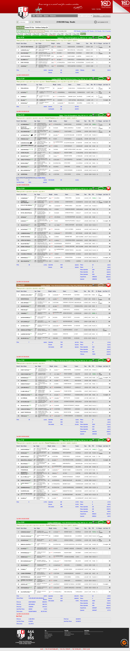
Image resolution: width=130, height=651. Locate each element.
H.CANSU (78, 254)
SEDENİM (45, 377)
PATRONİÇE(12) (25, 552)
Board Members (48, 635)
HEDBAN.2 (40, 313)
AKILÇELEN (44, 583)
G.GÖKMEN (77, 299)
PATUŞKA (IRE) (40, 480)
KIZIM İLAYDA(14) (25, 480)
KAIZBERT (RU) (42, 91)
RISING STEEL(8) (25, 246)
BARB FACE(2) (25, 456)
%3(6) (93, 394)
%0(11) (93, 329)
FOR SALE (44, 451)
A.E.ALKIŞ (76, 317)
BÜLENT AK (68, 243)
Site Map (98, 9)
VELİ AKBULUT (67, 387)
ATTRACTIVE (44, 49)
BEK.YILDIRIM (79, 246)
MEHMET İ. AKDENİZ (69, 548)
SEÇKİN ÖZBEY (68, 552)
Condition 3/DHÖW (45, 286)
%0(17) (94, 240)
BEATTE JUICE (41, 415)
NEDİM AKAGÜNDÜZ (70, 253)
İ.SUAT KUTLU (66, 309)
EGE (38, 544)
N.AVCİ (56, 369)
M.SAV (55, 138)
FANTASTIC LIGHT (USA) (42, 237)
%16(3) (94, 127)
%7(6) (93, 146)
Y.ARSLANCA (80, 50)
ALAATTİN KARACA (67, 329)
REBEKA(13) (24, 556)
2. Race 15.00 (27, 34)
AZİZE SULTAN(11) (25, 240)
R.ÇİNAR (78, 127)
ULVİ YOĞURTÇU (68, 159)
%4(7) (93, 573)
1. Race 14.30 (20, 34)
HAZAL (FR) (39, 490)
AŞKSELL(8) (24, 584)
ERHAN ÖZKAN (68, 257)
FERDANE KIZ (49, 91)
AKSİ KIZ (44, 576)
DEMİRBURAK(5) (25, 487)
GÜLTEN (48, 58)
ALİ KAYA (66, 380)
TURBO (38, 543)
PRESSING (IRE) (40, 169)
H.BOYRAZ (78, 587)
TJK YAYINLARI (76, 649)
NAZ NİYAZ (39, 240)
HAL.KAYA (78, 149)
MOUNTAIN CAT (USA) (43, 59)
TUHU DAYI (39, 152)
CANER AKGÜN (71, 46)
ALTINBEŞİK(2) (25, 124)
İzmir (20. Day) (20, 27)
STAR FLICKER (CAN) (42, 369)
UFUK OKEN (67, 163)
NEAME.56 (47, 87)
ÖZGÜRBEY (41, 102)
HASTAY (42, 299)
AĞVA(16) (23, 217)
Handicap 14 (58, 189)
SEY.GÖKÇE (79, 544)
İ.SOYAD (55, 149)
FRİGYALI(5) (24, 309)
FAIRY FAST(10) (25, 369)
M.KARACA (78, 460)
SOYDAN (43, 591)
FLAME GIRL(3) (25, 391)
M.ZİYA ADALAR (68, 146)
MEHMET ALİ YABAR (68, 298)
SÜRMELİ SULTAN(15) (27, 580)
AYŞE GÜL (65, 334)
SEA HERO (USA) (41, 405)
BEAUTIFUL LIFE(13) (26, 460)
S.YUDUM (78, 257)
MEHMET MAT (68, 236)
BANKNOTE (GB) (40, 211)
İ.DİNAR (56, 254)
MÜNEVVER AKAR (67, 313)
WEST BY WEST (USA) (42, 252)
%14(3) (94, 452)
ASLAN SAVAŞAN (68, 170)
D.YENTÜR (79, 135)
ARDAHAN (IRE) (40, 146)
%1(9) (93, 156)
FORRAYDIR (49, 99)
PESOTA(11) (24, 166)
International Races (69, 634)
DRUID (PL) (39, 557)
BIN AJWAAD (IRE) (41, 154)
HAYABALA (40, 409)
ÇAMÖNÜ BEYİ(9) (25, 334)
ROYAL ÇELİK (39, 483)
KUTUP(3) (23, 92)
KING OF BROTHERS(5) (27, 46)
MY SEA (39, 404)
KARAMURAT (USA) (42, 408)
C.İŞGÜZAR (57, 257)
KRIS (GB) (45, 247)
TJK (34, 16)
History (46, 632)
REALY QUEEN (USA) (42, 398)
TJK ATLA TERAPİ (65, 649)
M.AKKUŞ (78, 229)
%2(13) (94, 236)
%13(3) (94, 205)
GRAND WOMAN (40, 173)
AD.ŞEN (59, 59)
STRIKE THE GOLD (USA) (44, 66)
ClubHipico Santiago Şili (41, 27)
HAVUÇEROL (40, 303)
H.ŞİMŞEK (56, 536)
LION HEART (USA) (41, 141)
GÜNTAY (38, 535)
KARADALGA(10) (25, 532)
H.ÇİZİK (55, 299)
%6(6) (93, 201)
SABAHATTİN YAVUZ (67, 491)
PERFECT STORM (41, 162)
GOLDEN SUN (40, 256)
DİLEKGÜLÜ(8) (25, 405)
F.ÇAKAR (55, 334)
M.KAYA (78, 198)
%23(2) (94, 540)
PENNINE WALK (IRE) (42, 381)
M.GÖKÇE (79, 53)
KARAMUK (45, 145)
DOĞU (39, 299)
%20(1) (94, 198)
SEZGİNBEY (40, 293)
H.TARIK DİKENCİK (68, 415)
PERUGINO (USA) (41, 156)
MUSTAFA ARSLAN (67, 321)
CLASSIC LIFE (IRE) (41, 212)
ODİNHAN (42, 92)
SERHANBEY (40, 581)
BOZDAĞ (39, 577)
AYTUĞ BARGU (67, 138)
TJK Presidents (48, 634)
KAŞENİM (42, 224)
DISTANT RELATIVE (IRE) (42, 143)
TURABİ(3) (24, 313)
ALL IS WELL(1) (25, 476)
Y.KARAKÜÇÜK (81, 92)
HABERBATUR (42, 100)
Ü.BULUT (78, 212)
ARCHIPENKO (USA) (42, 397)
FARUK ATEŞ (68, 198)
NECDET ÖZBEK (68, 152)
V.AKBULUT (78, 387)
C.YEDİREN (78, 565)
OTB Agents (67, 635)
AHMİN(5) (23, 96)
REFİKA (43, 556)
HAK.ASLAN (78, 380)
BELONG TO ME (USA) (42, 125)
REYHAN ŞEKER (67, 294)
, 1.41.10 (89, 115)
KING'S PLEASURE (41, 216)
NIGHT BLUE (40, 209)
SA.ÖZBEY (78, 552)
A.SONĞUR (78, 377)
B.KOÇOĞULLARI (57, 312)
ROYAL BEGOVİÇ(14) (26, 212)
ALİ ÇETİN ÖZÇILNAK (69, 135)
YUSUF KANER (71, 56)
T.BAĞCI (55, 329)
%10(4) (94, 233)
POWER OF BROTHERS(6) (25, 202)
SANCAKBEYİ (40, 321)
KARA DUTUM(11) (25, 409)
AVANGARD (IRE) (41, 373)
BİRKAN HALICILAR (67, 480)
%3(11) (94, 229)
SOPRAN (40, 374)
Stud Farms (87, 634)
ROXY (46, 169)
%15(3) (93, 299)
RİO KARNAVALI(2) (26, 561)
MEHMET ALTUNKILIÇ (69, 584)
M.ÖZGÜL (76, 309)
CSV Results (98, 31)
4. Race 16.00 (44, 34)
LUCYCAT (40, 383)
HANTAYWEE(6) (25, 449)
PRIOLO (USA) (40, 477)
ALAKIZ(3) (23, 548)
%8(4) (93, 460)
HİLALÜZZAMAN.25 (41, 573)
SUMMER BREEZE (40, 494)
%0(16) (94, 257)
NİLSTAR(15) (24, 463)
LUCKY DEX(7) (25, 483)
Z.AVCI (77, 556)
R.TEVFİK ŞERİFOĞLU (69, 544)
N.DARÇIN (56, 131)
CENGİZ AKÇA (67, 409)
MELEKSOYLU (41, 322)
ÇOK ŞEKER (45, 337)
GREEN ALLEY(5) (25, 394)
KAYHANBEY (42, 88)
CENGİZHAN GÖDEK (70, 240)
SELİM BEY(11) (25, 338)
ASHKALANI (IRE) (47, 53)
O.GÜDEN (56, 170)
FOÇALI (38, 584)
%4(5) (93, 321)
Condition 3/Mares (50, 361)
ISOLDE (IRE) (39, 473)
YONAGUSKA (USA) (43, 52)
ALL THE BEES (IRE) (42, 205)
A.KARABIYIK (80, 46)
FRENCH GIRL (41, 391)
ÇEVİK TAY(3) (24, 467)
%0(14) (94, 152)
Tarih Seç (30, 22)
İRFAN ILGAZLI (68, 205)
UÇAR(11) (23, 498)
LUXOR (40, 45)
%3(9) (93, 220)
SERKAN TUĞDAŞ (68, 540)
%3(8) (93, 306)
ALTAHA (39, 310)
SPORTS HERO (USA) (41, 172)
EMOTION (39, 220)
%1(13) (94, 494)
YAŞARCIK (39, 579)
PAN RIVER (39, 130)
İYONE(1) (23, 569)
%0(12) (93, 338)
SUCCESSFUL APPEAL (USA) (43, 47)
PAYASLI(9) (24, 452)
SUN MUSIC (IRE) (41, 230)
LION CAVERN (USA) (41, 198)
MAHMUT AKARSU (67, 325)
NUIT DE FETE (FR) (41, 233)
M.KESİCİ (78, 573)
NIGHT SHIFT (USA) (41, 234)
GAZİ (41, 649)
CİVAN (44, 374)
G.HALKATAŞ (79, 152)
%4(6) (93, 294)
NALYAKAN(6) (24, 53)
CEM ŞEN (56, 229)
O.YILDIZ (55, 532)
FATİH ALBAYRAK (72, 66)
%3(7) (93, 149)
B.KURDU (55, 166)
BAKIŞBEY (40, 302)
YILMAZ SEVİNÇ (68, 391)
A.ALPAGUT (56, 584)
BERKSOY (39, 556)
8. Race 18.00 (76, 34)
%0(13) (94, 159)
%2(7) (93, 398)
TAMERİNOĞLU (40, 565)
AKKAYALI (45, 61)
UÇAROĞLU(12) (25, 491)
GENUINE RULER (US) (41, 548)
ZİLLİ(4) (23, 100)
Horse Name (97, 16)
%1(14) (94, 246)
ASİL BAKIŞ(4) (25, 302)
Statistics (53, 16)
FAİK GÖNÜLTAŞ (71, 50)
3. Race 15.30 (36, 34)
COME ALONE (41, 412)
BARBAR (41, 395)
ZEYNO (38, 134)
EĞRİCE (39, 305)
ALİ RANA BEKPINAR (70, 217)
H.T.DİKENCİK (78, 415)
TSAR (40, 49)
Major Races (68, 632)
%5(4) (93, 383)
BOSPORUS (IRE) (42, 65)
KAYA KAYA (67, 565)
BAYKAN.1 (40, 337)
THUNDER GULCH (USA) (43, 399)
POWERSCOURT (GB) (42, 200)
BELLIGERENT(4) (25, 170)
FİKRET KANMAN (68, 373)
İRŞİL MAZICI (71, 103)
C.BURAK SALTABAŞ (69, 556)
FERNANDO (39, 197)
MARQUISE (40, 387)
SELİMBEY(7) (24, 59)
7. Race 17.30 (68, 34)
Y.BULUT (78, 220)
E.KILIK (55, 580)
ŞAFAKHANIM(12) (25, 317)
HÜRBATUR (41, 87)
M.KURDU (79, 103)
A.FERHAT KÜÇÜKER (69, 401)
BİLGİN (38, 539)
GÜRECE (44, 568)
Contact (46, 638)
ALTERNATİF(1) (25, 135)
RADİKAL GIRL (40, 201)
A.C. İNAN (59, 56)
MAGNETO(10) (25, 156)
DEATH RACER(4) (25, 56)
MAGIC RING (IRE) (41, 254)
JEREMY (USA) (40, 486)
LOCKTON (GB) (40, 202)
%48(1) (94, 374)
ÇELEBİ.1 (41, 103)
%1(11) (94, 174)
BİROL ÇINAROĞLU (68, 127)
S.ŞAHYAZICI (79, 240)
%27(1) (94, 531)
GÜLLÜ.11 (44, 302)
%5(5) (93, 483)
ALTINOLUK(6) (25, 325)
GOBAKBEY (39, 568)
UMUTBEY (39, 553)
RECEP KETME (67, 412)
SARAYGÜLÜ (44, 325)
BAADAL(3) (24, 250)
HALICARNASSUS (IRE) (41, 462)
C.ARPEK (79, 56)
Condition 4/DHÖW (56, 79)
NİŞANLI (46, 102)
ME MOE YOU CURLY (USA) (44, 56)
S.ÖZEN (59, 46)
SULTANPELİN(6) (25, 592)
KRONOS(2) (24, 103)
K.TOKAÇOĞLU (61, 62)
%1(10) (94, 170)
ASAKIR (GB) (46, 409)
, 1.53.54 (88, 361)
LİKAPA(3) (23, 66)
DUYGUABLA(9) (25, 401)
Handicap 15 (61, 38)
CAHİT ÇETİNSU (72, 100)
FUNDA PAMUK (67, 561)
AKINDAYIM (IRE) (40, 165)
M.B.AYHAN (78, 491)
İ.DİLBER (56, 398)
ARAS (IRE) (39, 145)
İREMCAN (44, 333)
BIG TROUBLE (39, 466)
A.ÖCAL (78, 166)
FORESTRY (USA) (42, 55)
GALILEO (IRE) (40, 206)
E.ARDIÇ (56, 240)
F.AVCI (56, 220)
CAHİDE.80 (43, 316)
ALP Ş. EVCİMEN (69, 229)
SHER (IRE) (42, 250)
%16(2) (93, 302)
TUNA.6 (46, 322)
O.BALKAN (56, 152)
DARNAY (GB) (40, 251)
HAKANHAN (40, 334)
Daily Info (39, 16)
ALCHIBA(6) (24, 398)
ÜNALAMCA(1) (24, 88)
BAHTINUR (43, 552)
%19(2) (94, 135)
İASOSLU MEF (40, 163)
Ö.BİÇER (77, 405)
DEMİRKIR (40, 326)
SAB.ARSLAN (80, 100)
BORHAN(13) (24, 257)
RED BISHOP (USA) (41, 204)
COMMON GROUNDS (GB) (43, 388)
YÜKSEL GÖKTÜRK (69, 246)
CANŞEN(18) (24, 198)
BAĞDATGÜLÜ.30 (41, 294)
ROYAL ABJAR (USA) (42, 262)
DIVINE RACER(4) (25, 236)
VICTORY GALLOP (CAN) (42, 232)
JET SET (45, 466)
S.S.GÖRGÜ (79, 163)
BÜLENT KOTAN (68, 155)
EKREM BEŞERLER (68, 573)
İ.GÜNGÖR (60, 103)
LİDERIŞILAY (43, 543)
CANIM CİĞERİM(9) (26, 573)
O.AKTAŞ (76, 321)
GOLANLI (40, 53)
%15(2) (94, 212)
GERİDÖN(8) (24, 174)
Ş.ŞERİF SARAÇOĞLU (69, 587)
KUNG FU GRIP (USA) (41, 124)
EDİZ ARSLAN (58, 246)
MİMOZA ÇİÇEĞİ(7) (26, 544)
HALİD (39, 316)
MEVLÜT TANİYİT (67, 317)
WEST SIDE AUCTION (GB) (42, 149)
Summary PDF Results (88, 31)
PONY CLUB (86, 649)
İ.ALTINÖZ (78, 159)
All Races (83, 34)
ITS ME (38, 463)
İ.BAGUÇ (54, 473)
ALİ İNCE (65, 473)
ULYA (43, 380)
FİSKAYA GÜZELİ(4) (26, 536)
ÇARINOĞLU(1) (25, 50)
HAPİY (44, 152)
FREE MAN (45, 209)
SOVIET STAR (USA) (43, 62)
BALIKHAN (40, 309)
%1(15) (94, 250)
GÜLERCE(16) (24, 540)
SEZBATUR (44, 587)
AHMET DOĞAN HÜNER (70, 149)
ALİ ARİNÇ (67, 261)
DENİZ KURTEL (67, 369)
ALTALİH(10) (24, 229)
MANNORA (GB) (40, 257)
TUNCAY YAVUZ (71, 62)
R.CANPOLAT (56, 565)
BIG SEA (39, 127)
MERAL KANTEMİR (69, 224)
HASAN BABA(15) (25, 209)
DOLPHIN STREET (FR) (42, 474)
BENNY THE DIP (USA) (42, 150)
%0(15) (94, 463)
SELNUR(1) (24, 380)
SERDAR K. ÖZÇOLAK (68, 302)
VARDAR (39, 325)
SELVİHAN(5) (24, 565)
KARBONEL (39, 138)
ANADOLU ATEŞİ (41, 298)
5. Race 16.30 (52, 34)
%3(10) (94, 225)
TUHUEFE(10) (24, 469)
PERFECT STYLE (41, 217)
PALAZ (40, 96)
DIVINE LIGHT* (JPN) (41, 228)
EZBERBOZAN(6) (25, 143)
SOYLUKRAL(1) (25, 321)
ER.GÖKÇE (57, 217)
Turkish (93, 9)
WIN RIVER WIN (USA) (42, 137)
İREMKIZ (44, 564)
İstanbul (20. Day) (29, 27)
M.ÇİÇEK (59, 53)
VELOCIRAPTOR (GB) (41, 126)
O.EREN (56, 236)
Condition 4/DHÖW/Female (54, 523)
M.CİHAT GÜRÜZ (67, 498)
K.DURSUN (77, 369)
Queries (46, 16)
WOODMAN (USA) (42, 370)
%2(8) (93, 138)
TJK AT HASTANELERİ (51, 649)
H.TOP (76, 329)
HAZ (46, 243)
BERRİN (43, 469)
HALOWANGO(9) (25, 131)
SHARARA (45, 197)
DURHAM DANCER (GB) (42, 253)
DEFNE (42, 539)
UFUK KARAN (67, 174)
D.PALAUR (57, 233)
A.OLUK (56, 261)
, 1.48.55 (88, 286)
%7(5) (93, 591)
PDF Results (77, 31)
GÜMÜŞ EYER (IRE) (41, 476)
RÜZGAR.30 (44, 330)
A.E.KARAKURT (80, 498)
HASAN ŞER (67, 580)
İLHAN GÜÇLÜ (71, 59)
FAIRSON (41, 61)
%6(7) (93, 243)
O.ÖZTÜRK (56, 174)
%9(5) (93, 163)
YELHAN (39, 333)
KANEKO (40, 380)
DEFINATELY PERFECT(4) (24, 473)
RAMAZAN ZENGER (70, 209)
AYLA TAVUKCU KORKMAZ (69, 459)
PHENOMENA (45, 404)
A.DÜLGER (56, 159)
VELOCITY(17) (25, 225)
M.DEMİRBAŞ (60, 66)
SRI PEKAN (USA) (42, 58)
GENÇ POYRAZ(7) (25, 159)
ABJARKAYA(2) (25, 306)
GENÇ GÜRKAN (40, 158)
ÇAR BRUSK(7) (25, 387)
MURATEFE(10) (25, 299)
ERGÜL (44, 309)
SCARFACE (40, 377)
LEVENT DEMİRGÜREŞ (68, 487)
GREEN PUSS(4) (25, 383)
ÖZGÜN (43, 306)
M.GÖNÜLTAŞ (57, 163)
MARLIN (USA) (40, 460)
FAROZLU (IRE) (40, 155)
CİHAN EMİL (67, 166)
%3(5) (93, 387)
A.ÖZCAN (77, 409)
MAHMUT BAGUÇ (69, 250)
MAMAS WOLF (40, 229)
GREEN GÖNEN (41, 382)
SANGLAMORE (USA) (41, 491)
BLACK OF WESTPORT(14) (25, 128)
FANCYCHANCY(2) (26, 374)
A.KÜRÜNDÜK (58, 243)
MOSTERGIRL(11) (25, 577)
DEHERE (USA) (40, 148)
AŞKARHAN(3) (25, 149)
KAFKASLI (39, 576)
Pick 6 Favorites (106, 31)
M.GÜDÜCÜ (79, 580)
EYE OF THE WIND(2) (26, 205)
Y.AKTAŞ (56, 412)
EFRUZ (44, 312)
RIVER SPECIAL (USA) (42, 208)
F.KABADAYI (60, 50)
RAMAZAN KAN (67, 536)
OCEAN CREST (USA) (42, 164)
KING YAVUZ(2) (25, 62)
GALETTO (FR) (41, 392)
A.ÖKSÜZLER (77, 313)
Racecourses (48, 636)
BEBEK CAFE (40, 142)
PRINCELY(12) (24, 139)
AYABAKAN (39, 564)
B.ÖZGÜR (76, 338)
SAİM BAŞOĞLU (66, 463)
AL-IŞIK (38, 569)
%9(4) (93, 569)
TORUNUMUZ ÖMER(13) (27, 145)
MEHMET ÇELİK (72, 96)
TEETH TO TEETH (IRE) (41, 448)
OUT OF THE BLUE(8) (26, 493)
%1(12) (94, 131)
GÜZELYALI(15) (25, 152)
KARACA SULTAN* (41, 330)
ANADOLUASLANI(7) (26, 294)
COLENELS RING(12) (26, 254)
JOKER (38, 572)
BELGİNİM (41, 66)
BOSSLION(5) (24, 163)
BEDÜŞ (42, 572)
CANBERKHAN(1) (25, 233)
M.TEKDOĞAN (80, 62)
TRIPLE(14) (24, 415)
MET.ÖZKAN (79, 225)
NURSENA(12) (24, 377)
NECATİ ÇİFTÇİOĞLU (70, 220)
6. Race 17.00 (60, 34)
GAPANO (39, 153)
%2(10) (94, 391)
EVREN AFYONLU (69, 212)
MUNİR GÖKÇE (71, 53)
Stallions (86, 632)
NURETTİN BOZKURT (68, 466)
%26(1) (94, 124)
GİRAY (45, 547)
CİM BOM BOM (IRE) (41, 470)
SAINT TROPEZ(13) (26, 412)
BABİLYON (39, 498)
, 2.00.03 (88, 38)
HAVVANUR (39, 449)
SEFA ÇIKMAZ (68, 233)
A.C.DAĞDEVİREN (58, 142)
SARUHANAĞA (40, 547)
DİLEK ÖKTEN (67, 377)
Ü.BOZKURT (79, 146)
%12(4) (94, 166)
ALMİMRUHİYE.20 (40, 580)
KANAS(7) (23, 220)
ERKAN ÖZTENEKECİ (69, 405)
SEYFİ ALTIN (67, 398)
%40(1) (93, 313)
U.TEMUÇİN (79, 156)
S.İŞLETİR (77, 374)
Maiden (61, 115)
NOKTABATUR (44, 561)
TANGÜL (43, 535)
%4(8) (93, 217)
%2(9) (93, 334)
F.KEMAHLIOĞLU (81, 59)
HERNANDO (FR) (40, 213)
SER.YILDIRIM (79, 236)
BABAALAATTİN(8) (26, 329)
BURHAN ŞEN (66, 449)
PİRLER (39, 329)
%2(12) (94, 261)
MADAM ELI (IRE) (41, 261)
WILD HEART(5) (25, 261)
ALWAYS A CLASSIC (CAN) (41, 128)
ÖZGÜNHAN (40, 312)
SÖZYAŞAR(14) (25, 587)
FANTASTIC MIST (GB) (42, 236)
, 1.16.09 (89, 79)
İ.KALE (55, 156)
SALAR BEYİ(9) (25, 243)
